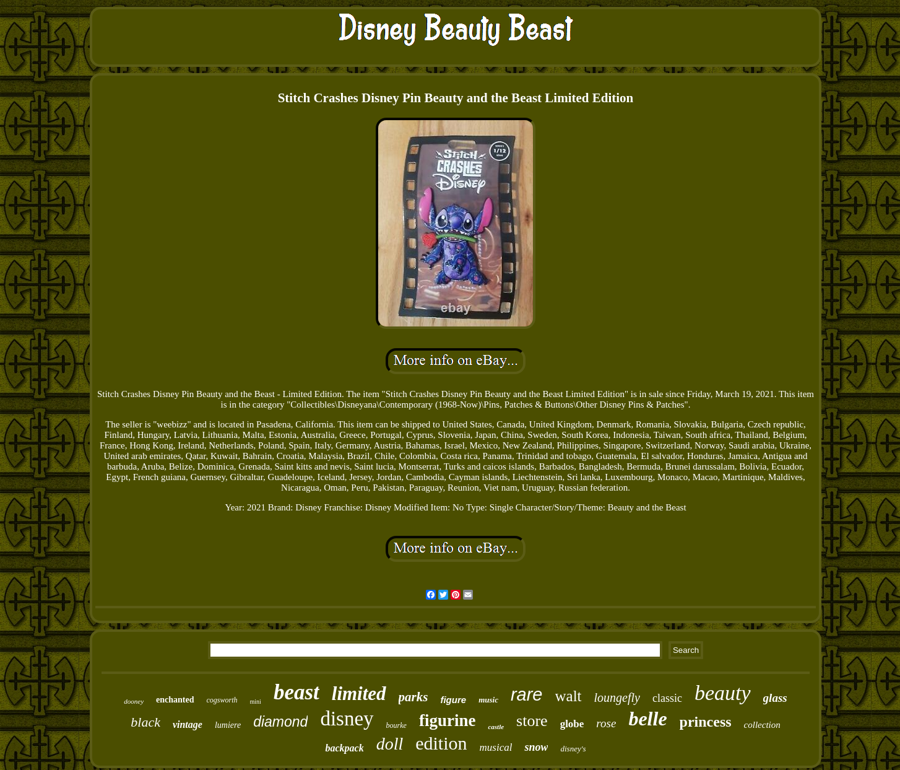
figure (453, 699)
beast (296, 692)
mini (255, 701)
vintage (187, 724)
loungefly (617, 697)
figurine (447, 720)
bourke (396, 725)
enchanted (175, 699)
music (488, 699)
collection (762, 725)
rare (527, 694)
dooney (134, 701)
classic (667, 698)
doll (390, 743)
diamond (280, 722)
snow (536, 747)
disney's (573, 748)
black (145, 722)
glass (775, 697)
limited (359, 693)
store (532, 721)
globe (572, 724)
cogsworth (222, 700)
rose (606, 723)
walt (568, 696)
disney (346, 718)
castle (496, 726)
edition (441, 743)
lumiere (228, 725)
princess (706, 722)
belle (647, 718)
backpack (344, 748)
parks (413, 696)
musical (496, 747)
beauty (722, 692)
